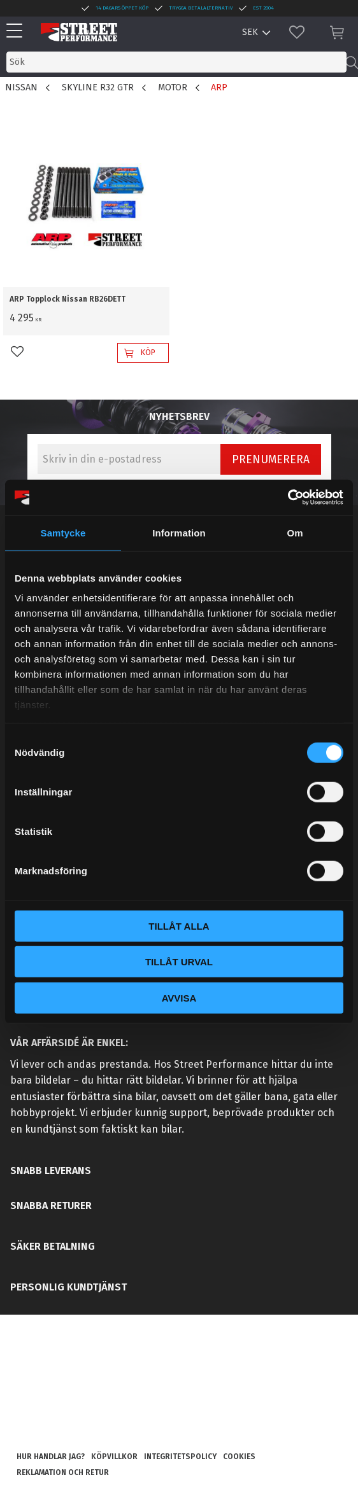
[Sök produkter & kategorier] (176, 62)
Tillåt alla (178, 925)
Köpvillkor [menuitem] (114, 1456)
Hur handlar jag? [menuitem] (51, 1456)
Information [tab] (179, 532)
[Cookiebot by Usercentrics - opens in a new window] (287, 497)
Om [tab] (295, 532)
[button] (17, 31)
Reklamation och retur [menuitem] (63, 1472)
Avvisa (179, 997)
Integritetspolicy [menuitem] (180, 1456)
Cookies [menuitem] (239, 1456)
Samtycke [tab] (63, 532)
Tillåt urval (179, 961)
